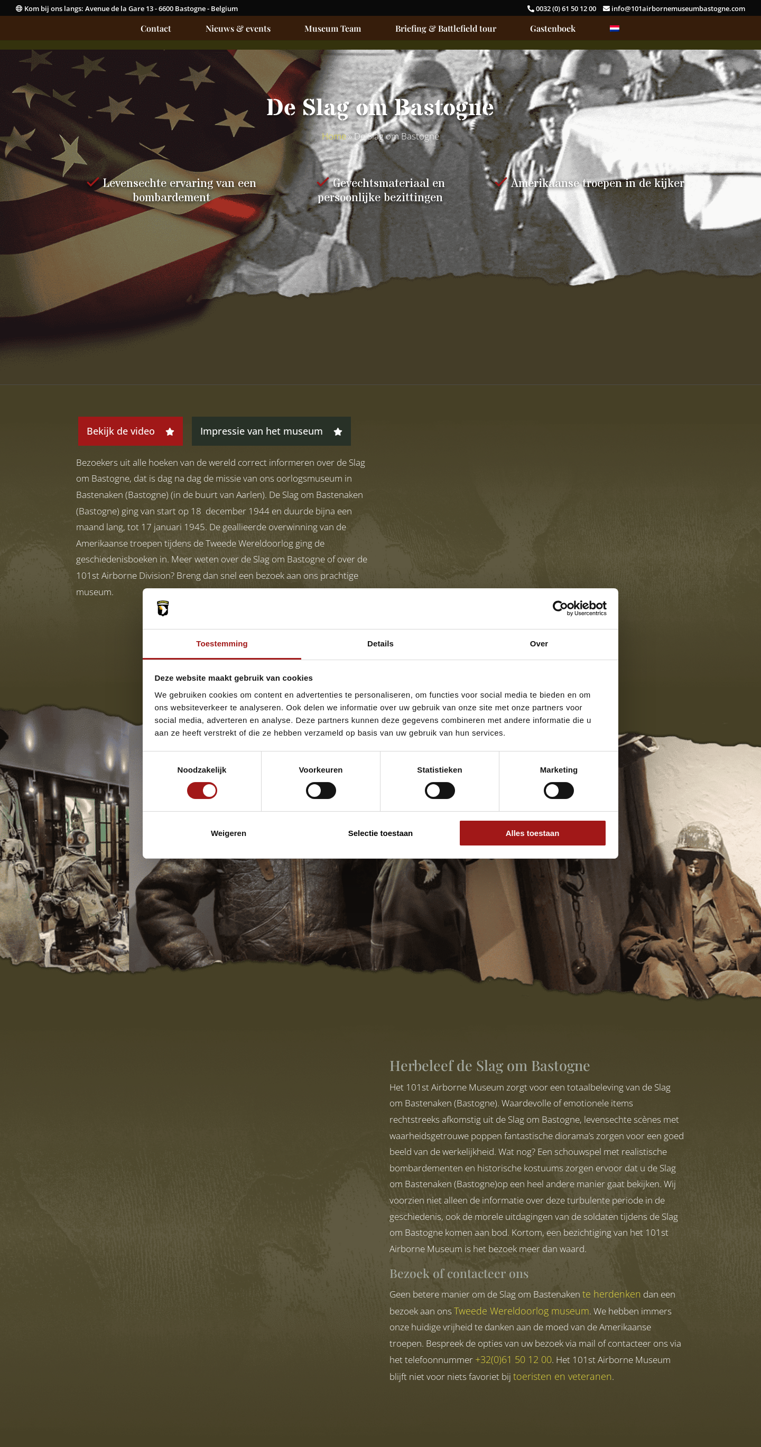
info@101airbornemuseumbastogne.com (674, 8)
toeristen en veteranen (562, 1376)
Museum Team (332, 29)
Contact (156, 29)
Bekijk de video (130, 431)
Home (334, 136)
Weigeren (228, 833)
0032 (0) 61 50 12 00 (562, 8)
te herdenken (611, 1294)
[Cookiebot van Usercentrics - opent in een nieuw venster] (560, 608)
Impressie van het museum (271, 431)
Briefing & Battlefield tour (445, 29)
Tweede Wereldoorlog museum (521, 1310)
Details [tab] (380, 643)
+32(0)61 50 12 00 (513, 1359)
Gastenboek (553, 29)
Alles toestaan (533, 833)
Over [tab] (539, 643)
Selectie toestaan (380, 833)
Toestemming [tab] (222, 643)
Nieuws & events (238, 29)
